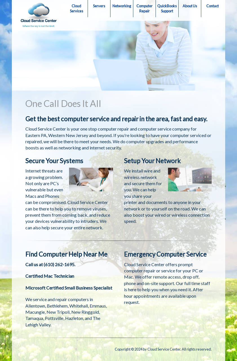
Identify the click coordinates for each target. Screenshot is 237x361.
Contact (212, 6)
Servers (99, 6)
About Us (190, 6)
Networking (121, 6)
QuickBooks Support (167, 8)
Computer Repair (144, 8)
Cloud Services (76, 8)
